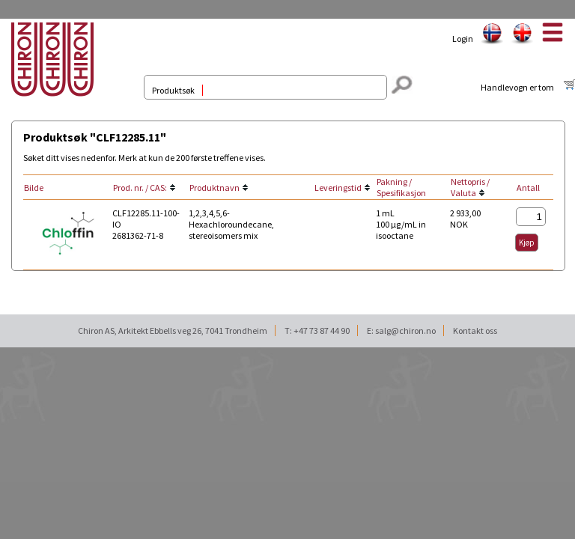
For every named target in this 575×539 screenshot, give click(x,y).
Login (462, 38)
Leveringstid (338, 187)
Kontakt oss (475, 330)
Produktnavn (214, 187)
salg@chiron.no (405, 330)
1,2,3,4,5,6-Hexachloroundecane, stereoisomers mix (231, 224)
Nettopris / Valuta (470, 187)
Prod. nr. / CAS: (140, 187)
